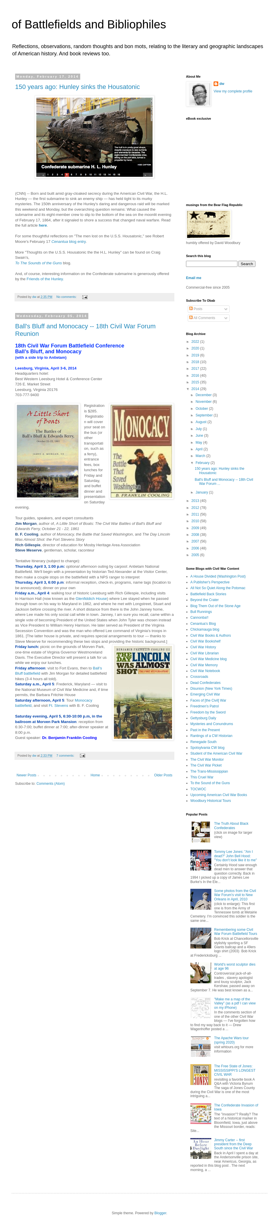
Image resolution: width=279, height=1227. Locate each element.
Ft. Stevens (58, 705)
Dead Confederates (205, 683)
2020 (196, 348)
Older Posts (163, 775)
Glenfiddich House (91, 598)
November (204, 402)
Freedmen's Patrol (204, 706)
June (200, 436)
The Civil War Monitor (207, 760)
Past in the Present (205, 730)
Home (95, 775)
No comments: (67, 296)
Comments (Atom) (50, 784)
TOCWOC (198, 789)
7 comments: (65, 755)
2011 (196, 514)
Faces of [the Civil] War (208, 700)
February (203, 463)
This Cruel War (202, 777)
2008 (196, 535)
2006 (196, 548)
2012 (196, 508)
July (199, 429)
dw (221, 84)
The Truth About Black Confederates (231, 826)
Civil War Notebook (205, 671)
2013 (196, 501)
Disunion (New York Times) (211, 689)
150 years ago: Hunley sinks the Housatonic (77, 86)
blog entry (68, 241)
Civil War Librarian (204, 653)
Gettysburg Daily (203, 718)
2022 (196, 342)
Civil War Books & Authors (210, 635)
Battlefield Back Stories (208, 594)
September (205, 415)
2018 (196, 362)
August (202, 422)
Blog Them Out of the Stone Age (215, 606)
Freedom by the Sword (208, 712)
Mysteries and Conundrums (211, 724)
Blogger (160, 1213)
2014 (196, 389)
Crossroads (199, 677)
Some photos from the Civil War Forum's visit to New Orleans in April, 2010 (235, 895)
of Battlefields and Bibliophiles (89, 24)
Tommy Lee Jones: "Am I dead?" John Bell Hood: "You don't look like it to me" (235, 856)
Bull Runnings (201, 612)
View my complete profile (233, 91)
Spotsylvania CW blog (207, 748)
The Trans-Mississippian (209, 771)
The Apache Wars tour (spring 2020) (231, 1040)
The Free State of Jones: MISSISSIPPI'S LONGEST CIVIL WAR (234, 1070)
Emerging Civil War (205, 694)
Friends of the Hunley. (45, 279)
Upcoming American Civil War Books (218, 795)
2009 (196, 528)
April (199, 449)
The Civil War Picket (206, 765)
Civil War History (203, 647)
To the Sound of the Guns (210, 783)
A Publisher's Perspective (210, 582)
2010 (196, 521)
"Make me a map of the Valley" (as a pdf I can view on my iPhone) (235, 1003)
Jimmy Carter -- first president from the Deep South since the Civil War (233, 1144)
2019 (196, 355)
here (43, 225)
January (202, 492)
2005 (196, 555)
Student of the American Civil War (216, 753)
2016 (196, 376)
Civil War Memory (204, 665)
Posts (195, 309)
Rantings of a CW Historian (211, 736)
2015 (196, 382)
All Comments (202, 318)
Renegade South (203, 742)
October (202, 409)
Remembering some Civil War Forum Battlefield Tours (235, 932)
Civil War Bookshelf (205, 641)
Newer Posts (26, 775)
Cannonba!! (199, 618)
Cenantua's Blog (203, 624)
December (204, 395)
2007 (196, 541)
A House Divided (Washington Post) (218, 576)
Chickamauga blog (204, 629)
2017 (196, 369)
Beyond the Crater (204, 600)
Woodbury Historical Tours (210, 801)
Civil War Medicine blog (208, 659)
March (201, 456)
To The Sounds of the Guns (38, 263)
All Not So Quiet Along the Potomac (217, 588)
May (199, 442)
